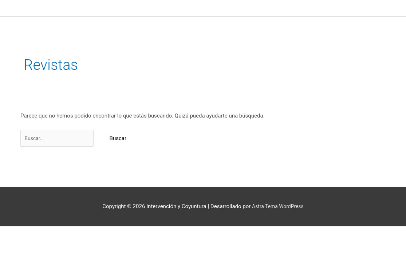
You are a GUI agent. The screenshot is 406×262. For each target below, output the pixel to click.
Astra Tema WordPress (278, 207)
